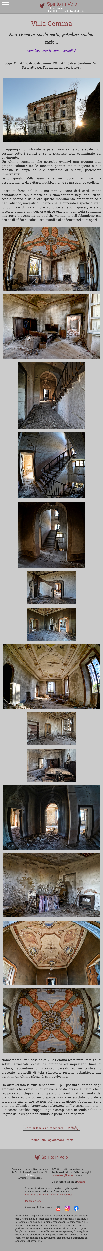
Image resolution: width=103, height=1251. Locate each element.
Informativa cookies (61, 1194)
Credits (81, 1181)
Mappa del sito (33, 1200)
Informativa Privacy (36, 1194)
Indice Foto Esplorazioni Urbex (51, 1140)
